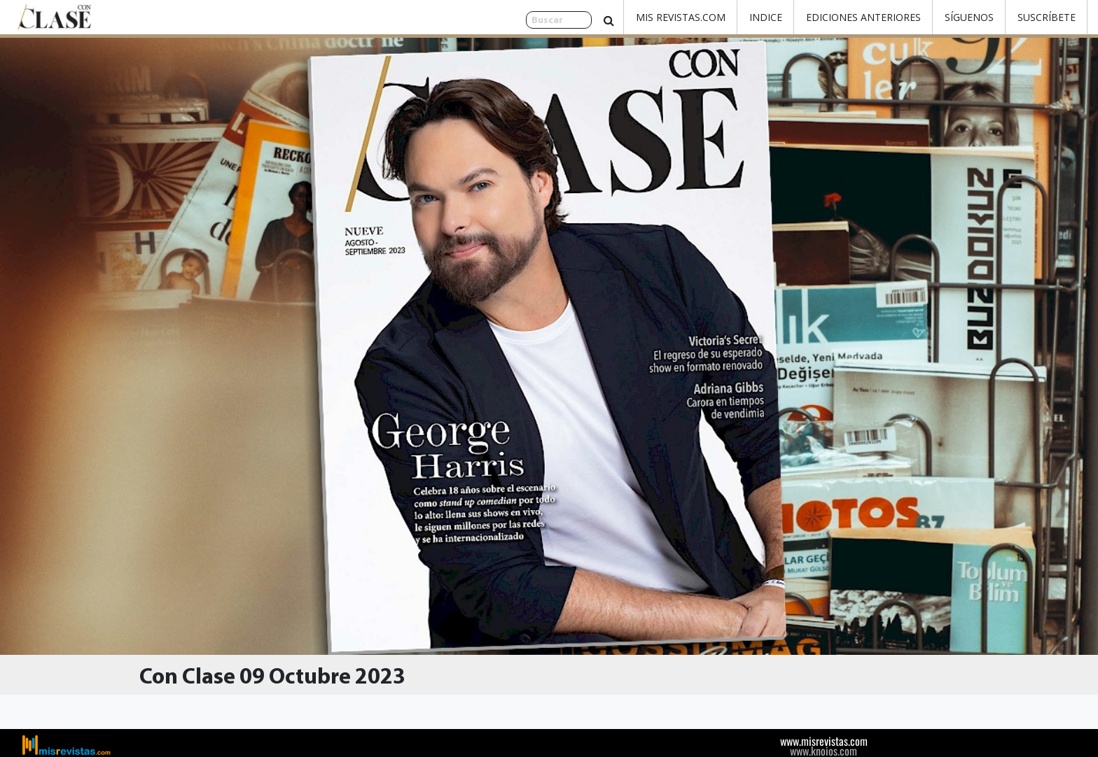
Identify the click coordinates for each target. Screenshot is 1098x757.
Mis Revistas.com (680, 17)
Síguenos (969, 17)
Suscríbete (1046, 17)
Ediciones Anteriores (863, 17)
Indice (765, 17)
